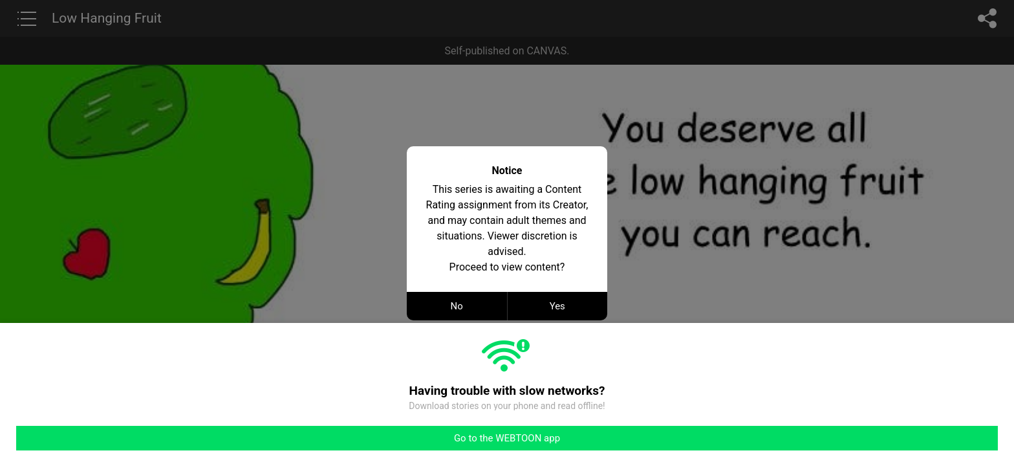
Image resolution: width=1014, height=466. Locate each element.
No (457, 306)
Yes (557, 306)
